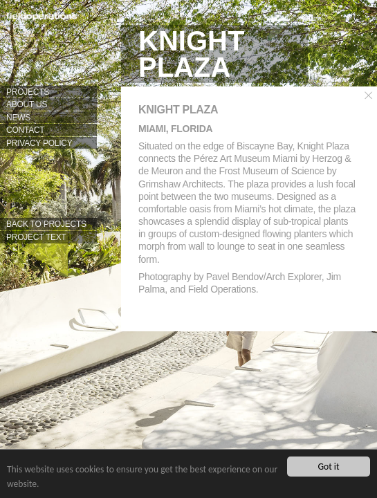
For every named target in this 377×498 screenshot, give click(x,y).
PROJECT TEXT (36, 237)
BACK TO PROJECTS (46, 224)
